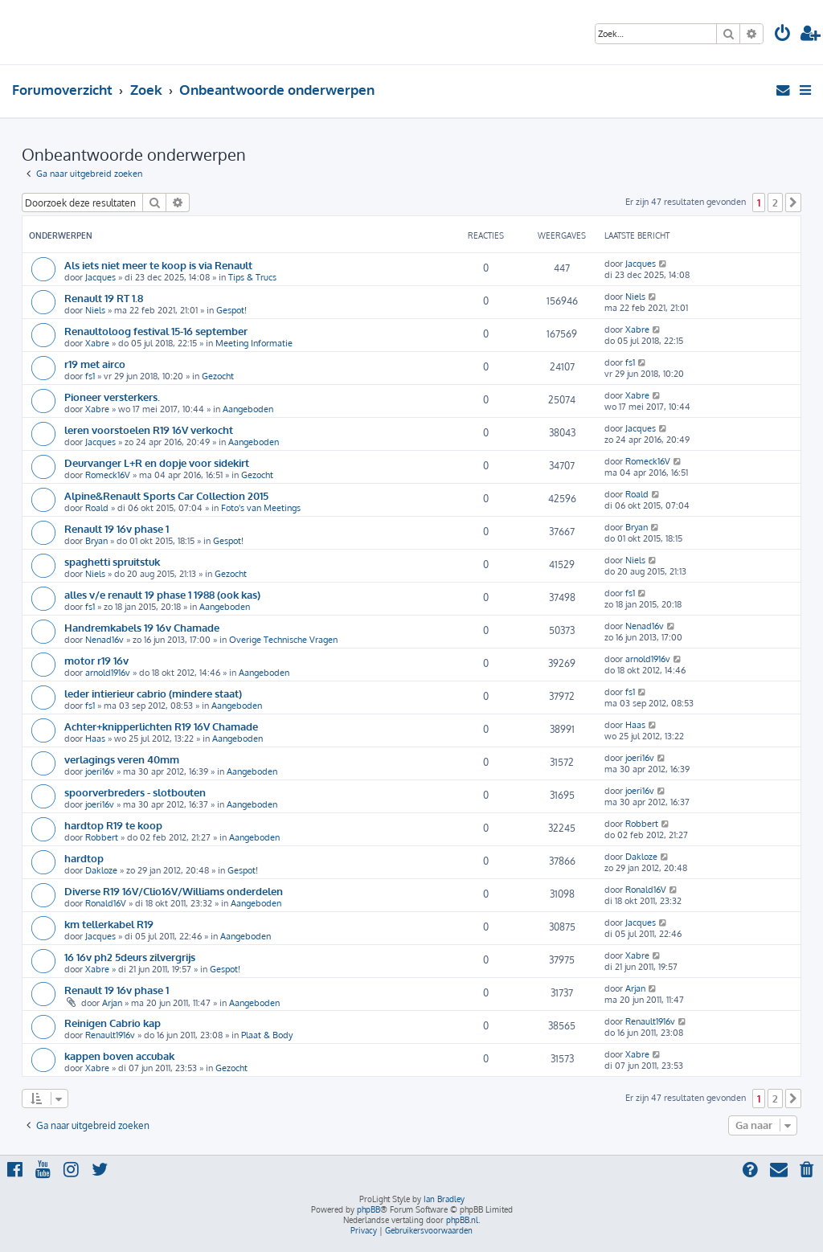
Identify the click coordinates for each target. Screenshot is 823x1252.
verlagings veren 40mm (121, 759)
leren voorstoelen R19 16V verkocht (148, 429)
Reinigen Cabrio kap (112, 1022)
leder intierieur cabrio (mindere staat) (153, 693)
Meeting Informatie (254, 343)
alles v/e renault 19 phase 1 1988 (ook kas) (162, 594)
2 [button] (775, 202)
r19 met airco (94, 363)
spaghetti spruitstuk (112, 561)
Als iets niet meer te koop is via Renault (158, 265)
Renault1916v (110, 1035)
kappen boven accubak (119, 1055)
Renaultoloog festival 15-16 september (156, 331)
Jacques (100, 277)
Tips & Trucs (252, 277)
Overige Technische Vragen (283, 639)
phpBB (368, 1209)
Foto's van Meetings (261, 507)
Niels (95, 310)
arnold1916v (107, 672)
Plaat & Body (267, 1035)
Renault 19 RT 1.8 (103, 298)
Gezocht (218, 376)
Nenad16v (104, 639)
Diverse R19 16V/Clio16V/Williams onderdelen (173, 891)
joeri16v (99, 771)
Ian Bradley (444, 1199)
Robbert (101, 837)
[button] (793, 202)
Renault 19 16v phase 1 (116, 528)
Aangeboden (248, 409)
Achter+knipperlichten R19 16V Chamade (161, 726)
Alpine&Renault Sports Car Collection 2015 (166, 495)
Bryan (96, 540)
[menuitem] (783, 35)
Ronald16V (105, 903)
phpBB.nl (462, 1220)
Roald (97, 507)
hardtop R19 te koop (113, 825)
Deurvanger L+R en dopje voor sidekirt (156, 462)
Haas (95, 738)
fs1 (90, 376)
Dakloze (101, 870)
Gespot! (231, 310)
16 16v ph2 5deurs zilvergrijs (129, 957)
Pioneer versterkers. (112, 396)
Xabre (97, 343)
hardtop (84, 858)
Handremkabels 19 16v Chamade (141, 627)
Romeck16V (107, 475)
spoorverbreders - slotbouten (135, 792)
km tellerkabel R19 (109, 924)
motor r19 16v (96, 660)
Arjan (112, 1003)
